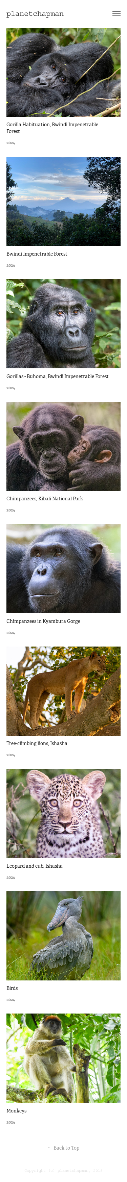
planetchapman (35, 13)
